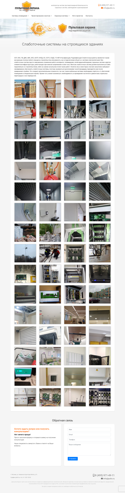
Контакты (89, 16)
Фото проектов (77, 16)
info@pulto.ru (108, 8)
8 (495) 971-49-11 (106, 5)
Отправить (73, 459)
